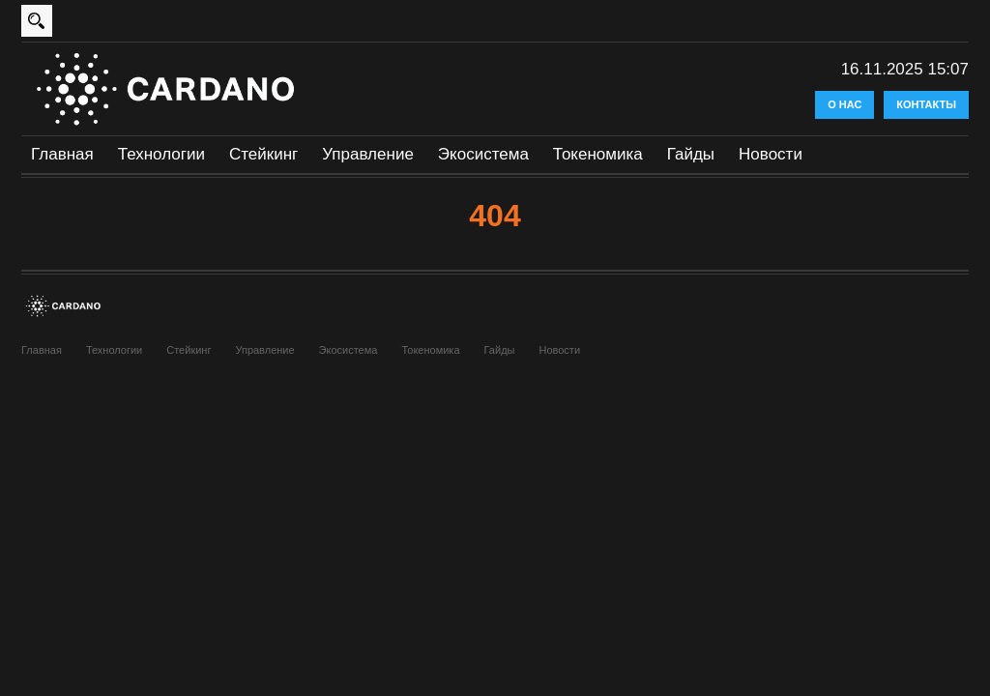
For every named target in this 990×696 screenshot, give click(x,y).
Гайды (690, 154)
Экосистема (483, 154)
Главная (62, 154)
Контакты (926, 104)
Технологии (161, 154)
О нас (844, 104)
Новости (770, 154)
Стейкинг (263, 154)
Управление (368, 154)
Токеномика (598, 154)
